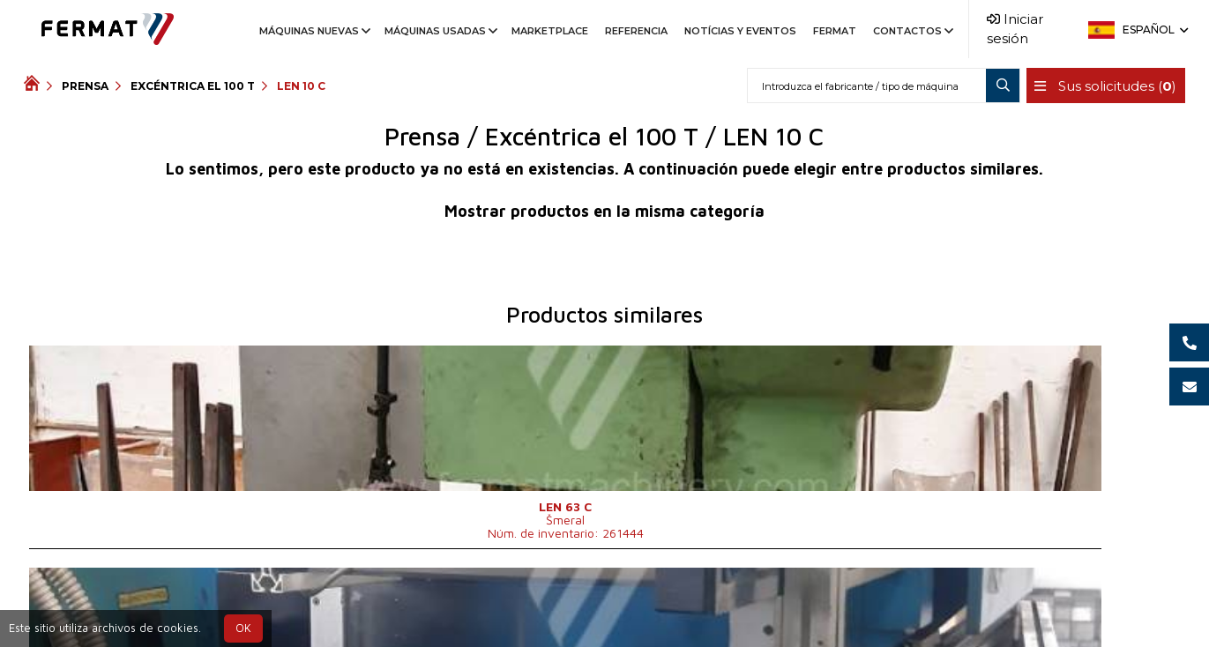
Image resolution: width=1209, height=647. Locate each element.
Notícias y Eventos (740, 31)
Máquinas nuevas (313, 31)
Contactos (912, 31)
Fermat (834, 31)
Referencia (636, 31)
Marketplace (549, 31)
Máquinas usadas (439, 31)
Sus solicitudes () (1100, 86)
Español (1154, 29)
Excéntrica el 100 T (193, 86)
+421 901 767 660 (558, 604)
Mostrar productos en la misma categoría (604, 211)
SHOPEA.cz (158, 604)
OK (243, 628)
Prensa (85, 86)
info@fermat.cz (689, 604)
